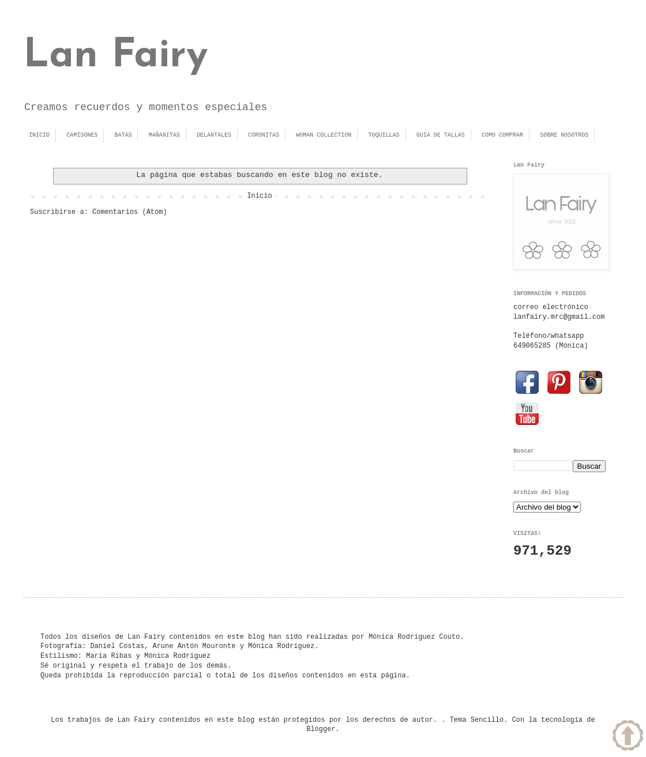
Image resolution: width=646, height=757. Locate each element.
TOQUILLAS (384, 135)
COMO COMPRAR (502, 135)
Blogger (320, 729)
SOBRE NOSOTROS (564, 135)
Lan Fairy (115, 56)
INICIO (39, 135)
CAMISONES (81, 135)
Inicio (259, 196)
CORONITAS (263, 135)
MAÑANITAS (164, 135)
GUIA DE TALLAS (440, 135)
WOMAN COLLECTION (323, 135)
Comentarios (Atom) (129, 212)
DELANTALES (214, 135)
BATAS (123, 135)
